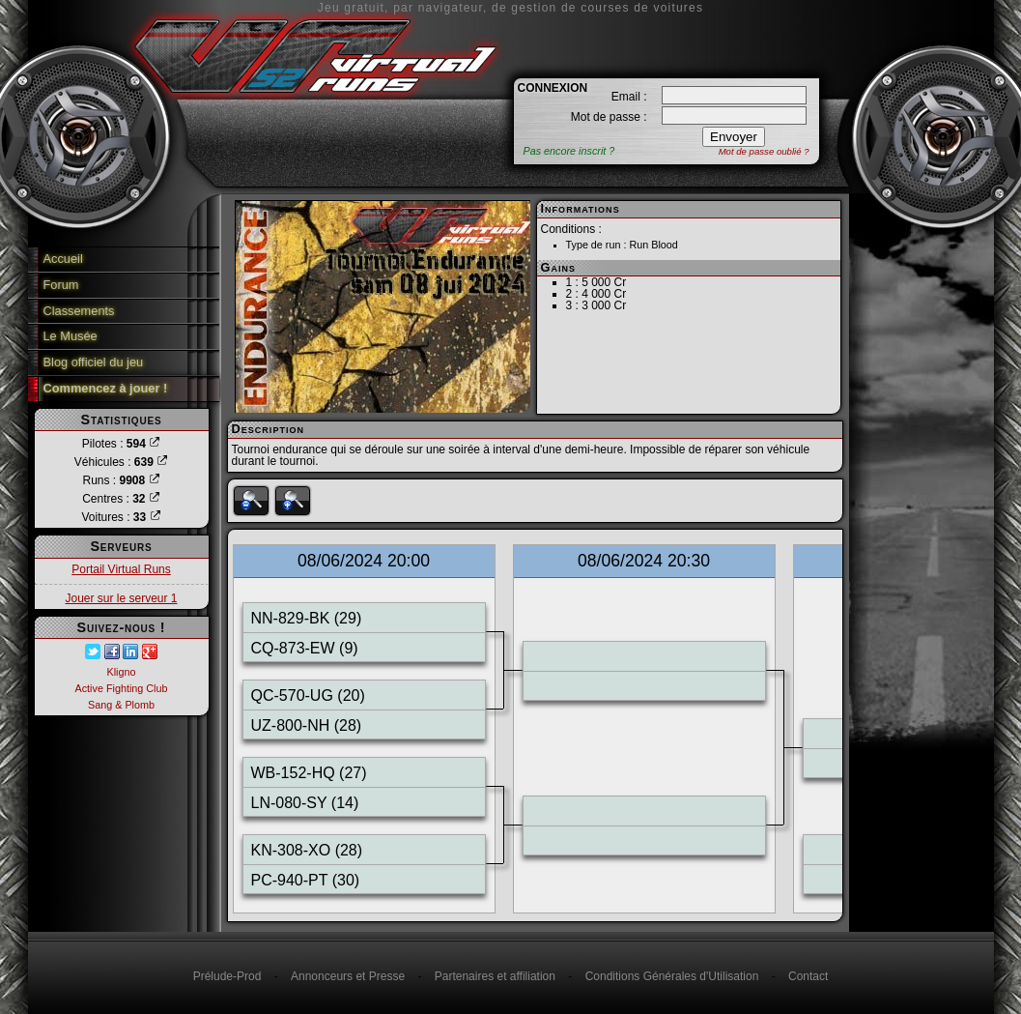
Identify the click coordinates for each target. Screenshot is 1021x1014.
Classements (79, 311)
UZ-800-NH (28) (306, 725)
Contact (808, 976)
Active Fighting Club (120, 688)
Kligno (120, 672)
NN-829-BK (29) (306, 618)
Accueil (63, 258)
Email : (629, 96)
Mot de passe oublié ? (764, 151)
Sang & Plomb (121, 704)
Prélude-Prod (227, 976)
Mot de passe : (609, 117)
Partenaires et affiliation (495, 976)
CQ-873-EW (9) (304, 648)
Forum (61, 284)
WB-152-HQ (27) (309, 773)
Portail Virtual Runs (121, 569)
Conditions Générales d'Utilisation (672, 976)
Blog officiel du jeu (93, 362)
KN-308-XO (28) (307, 850)
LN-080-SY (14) (305, 803)
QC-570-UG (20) (308, 695)
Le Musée (70, 336)
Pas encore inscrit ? (569, 151)
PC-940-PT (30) (305, 880)
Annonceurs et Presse (348, 976)
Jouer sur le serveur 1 (121, 598)
